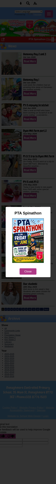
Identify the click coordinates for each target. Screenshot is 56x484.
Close (28, 271)
